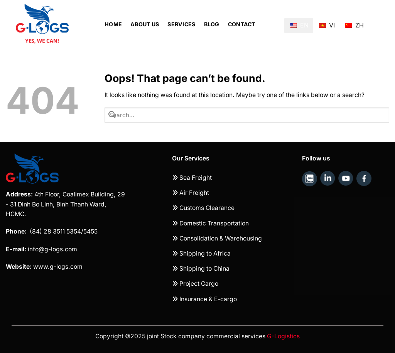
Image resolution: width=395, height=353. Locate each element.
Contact (241, 24)
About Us (144, 24)
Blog (211, 24)
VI (327, 22)
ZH (354, 22)
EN (299, 25)
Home (113, 24)
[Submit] (112, 114)
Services (181, 24)
